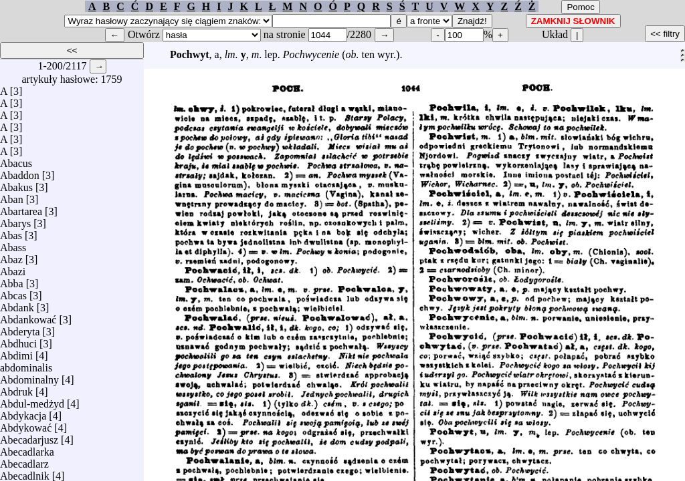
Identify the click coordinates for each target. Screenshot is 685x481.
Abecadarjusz (29, 436)
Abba (11, 280)
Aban (11, 196)
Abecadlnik (25, 472)
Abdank (17, 304)
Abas (11, 232)
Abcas (13, 292)
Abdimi (16, 352)
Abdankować (28, 316)
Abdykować (26, 424)
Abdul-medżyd (32, 400)
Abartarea (21, 208)
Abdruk (16, 388)
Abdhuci (18, 340)
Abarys (15, 220)
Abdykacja (23, 412)
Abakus (16, 184)
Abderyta (20, 328)
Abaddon (19, 172)
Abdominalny (29, 376)
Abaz (11, 256)
